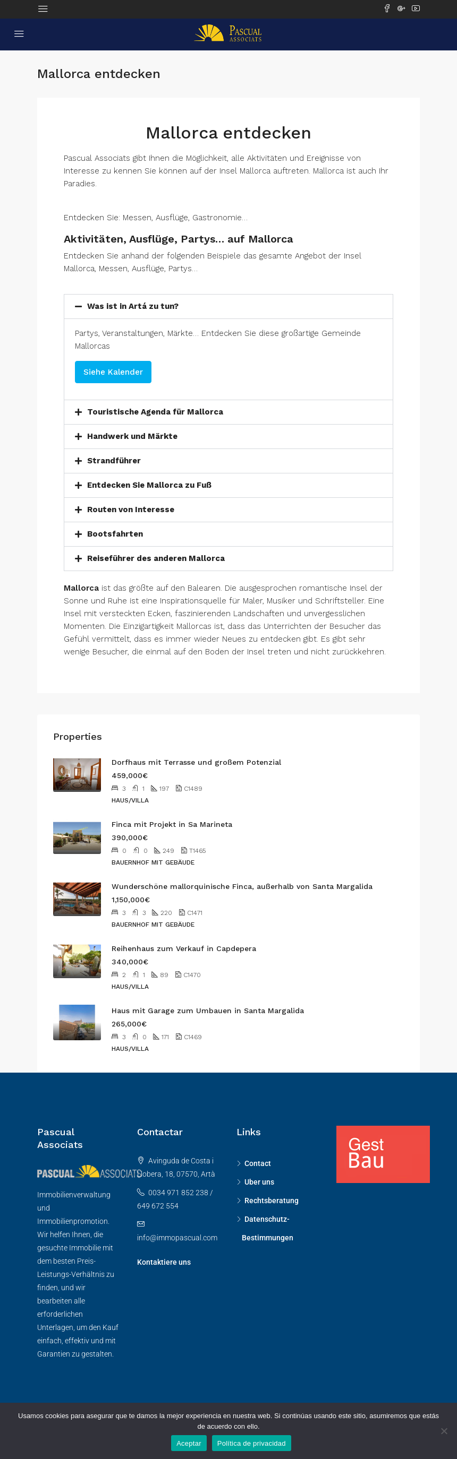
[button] (228, 306)
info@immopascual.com (177, 1237)
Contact (257, 1163)
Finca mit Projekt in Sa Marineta (172, 824)
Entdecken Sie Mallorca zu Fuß (149, 485)
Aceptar (188, 1443)
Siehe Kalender (113, 372)
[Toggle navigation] (43, 9)
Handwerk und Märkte (132, 436)
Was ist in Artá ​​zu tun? (133, 306)
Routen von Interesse (130, 509)
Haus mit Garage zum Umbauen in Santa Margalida (208, 1010)
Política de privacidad (251, 1443)
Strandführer (114, 460)
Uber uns (259, 1182)
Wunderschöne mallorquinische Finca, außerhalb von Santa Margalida (242, 886)
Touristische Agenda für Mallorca (155, 412)
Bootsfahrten (115, 534)
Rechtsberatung (271, 1200)
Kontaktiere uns (164, 1262)
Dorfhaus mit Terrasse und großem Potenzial (196, 762)
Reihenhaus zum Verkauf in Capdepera (184, 948)
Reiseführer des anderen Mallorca (156, 558)
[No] (443, 1431)
